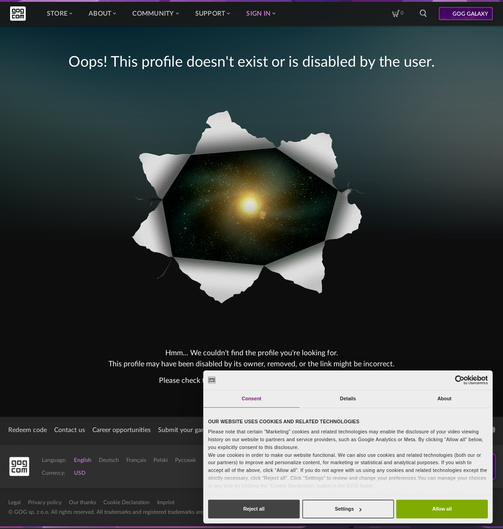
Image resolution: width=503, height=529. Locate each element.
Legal (14, 502)
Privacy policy (45, 502)
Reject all (254, 509)
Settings (348, 509)
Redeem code (27, 430)
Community (155, 14)
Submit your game (184, 430)
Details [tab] (348, 398)
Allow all (442, 509)
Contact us (69, 430)
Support (212, 14)
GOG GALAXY (470, 14)
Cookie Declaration (126, 502)
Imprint (166, 502)
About (102, 14)
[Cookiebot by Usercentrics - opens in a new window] (460, 380)
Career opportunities (121, 430)
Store (59, 14)
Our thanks (82, 502)
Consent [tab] (251, 398)
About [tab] (444, 398)
